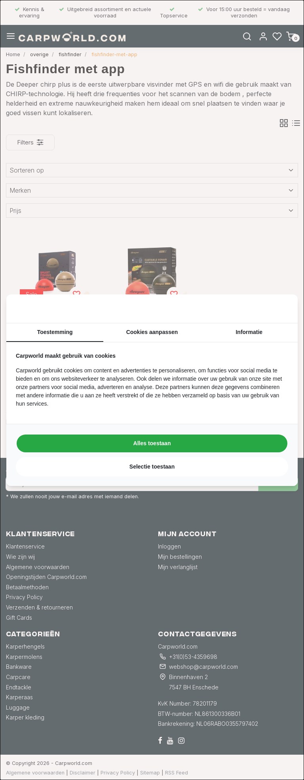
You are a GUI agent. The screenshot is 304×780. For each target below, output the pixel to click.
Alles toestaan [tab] (152, 443)
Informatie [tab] (249, 332)
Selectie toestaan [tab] (152, 466)
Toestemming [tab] (55, 332)
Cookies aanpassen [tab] (152, 332)
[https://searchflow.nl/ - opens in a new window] (278, 308)
